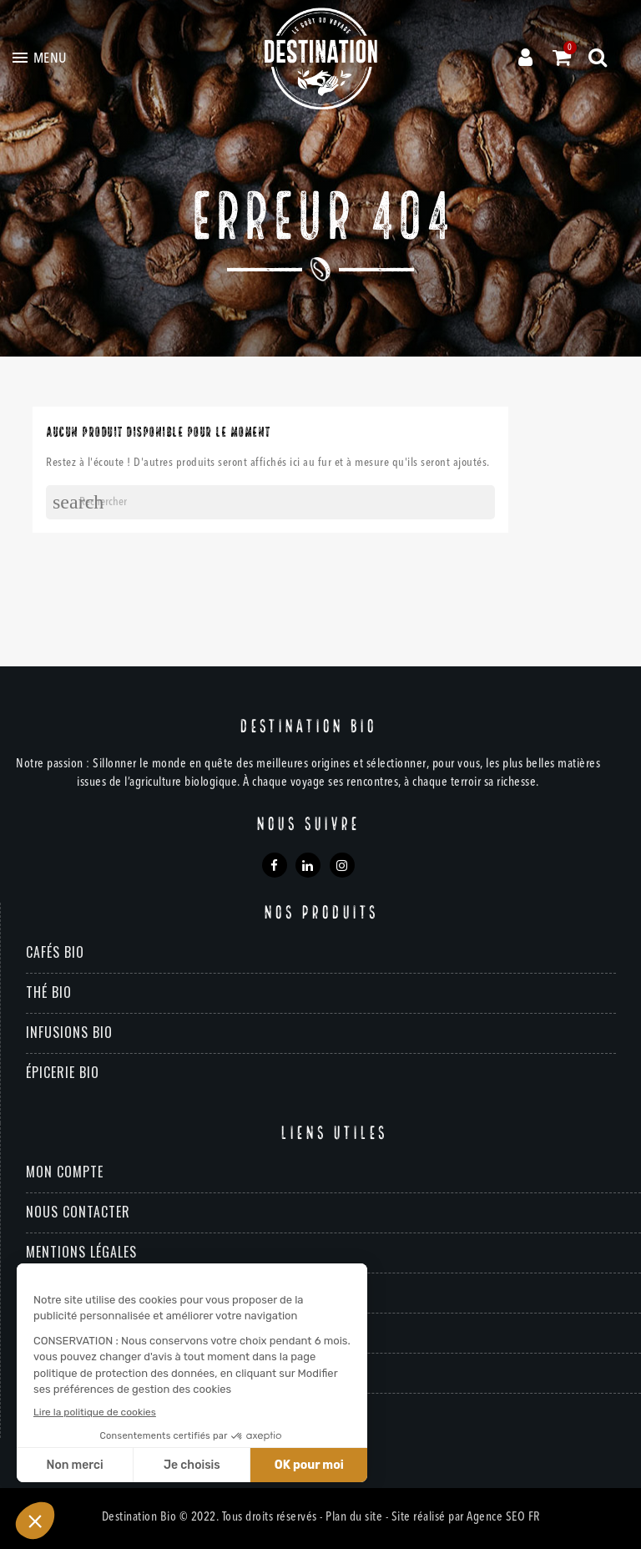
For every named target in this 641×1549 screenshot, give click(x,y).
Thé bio (49, 992)
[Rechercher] (270, 502)
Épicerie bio (62, 1072)
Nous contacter (78, 1212)
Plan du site (354, 1517)
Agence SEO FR (503, 1517)
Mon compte (64, 1172)
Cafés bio (55, 952)
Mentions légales (81, 1252)
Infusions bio (69, 1032)
